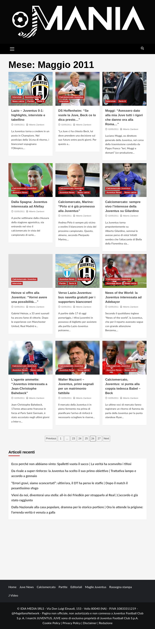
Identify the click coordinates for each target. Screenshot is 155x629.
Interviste (17, 97)
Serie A (40, 101)
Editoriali (76, 587)
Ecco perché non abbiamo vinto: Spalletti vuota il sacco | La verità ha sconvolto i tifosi (71, 464)
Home (12, 587)
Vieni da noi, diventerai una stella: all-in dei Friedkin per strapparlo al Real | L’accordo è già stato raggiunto (74, 497)
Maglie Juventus (95, 587)
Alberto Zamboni (36, 125)
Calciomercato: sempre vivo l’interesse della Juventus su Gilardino (123, 206)
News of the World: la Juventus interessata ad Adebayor (123, 297)
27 (99, 438)
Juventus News (32, 97)
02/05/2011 (66, 125)
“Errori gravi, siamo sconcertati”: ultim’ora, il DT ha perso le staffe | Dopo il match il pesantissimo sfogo (69, 485)
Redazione (105, 623)
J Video (13, 595)
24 (80, 438)
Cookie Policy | (52, 623)
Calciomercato (46, 587)
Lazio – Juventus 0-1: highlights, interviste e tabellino (28, 115)
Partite (30, 101)
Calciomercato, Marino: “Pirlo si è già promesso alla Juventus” (76, 206)
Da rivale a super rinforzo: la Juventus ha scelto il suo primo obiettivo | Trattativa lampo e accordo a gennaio (73, 473)
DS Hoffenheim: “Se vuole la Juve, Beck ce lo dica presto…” (77, 115)
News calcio (18, 101)
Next (106, 438)
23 (73, 438)
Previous (51, 438)
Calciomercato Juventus (71, 97)
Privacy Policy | (73, 623)
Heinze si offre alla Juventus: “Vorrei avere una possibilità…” (29, 297)
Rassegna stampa (120, 587)
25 (86, 438)
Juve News (27, 587)
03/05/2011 (19, 125)
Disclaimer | (91, 623)
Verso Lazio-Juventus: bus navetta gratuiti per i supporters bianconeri (76, 297)
